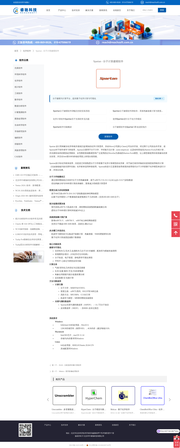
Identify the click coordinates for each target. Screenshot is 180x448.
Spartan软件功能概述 (62, 127)
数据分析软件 (20, 106)
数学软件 (18, 100)
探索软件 (108, 136)
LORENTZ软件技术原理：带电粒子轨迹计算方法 (29, 234)
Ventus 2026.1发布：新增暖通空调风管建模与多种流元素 (29, 185)
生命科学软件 (20, 125)
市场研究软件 (20, 131)
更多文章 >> (159, 98)
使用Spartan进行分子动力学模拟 (127, 119)
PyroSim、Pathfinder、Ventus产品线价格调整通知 (29, 201)
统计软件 (18, 87)
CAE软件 (18, 157)
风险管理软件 (20, 150)
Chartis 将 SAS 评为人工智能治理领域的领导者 (29, 224)
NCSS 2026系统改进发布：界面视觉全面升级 (29, 191)
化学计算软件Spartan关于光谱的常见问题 (71, 119)
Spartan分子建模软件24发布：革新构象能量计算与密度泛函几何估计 (139, 111)
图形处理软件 (20, 119)
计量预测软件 (20, 112)
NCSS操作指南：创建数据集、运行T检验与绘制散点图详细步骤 (29, 229)
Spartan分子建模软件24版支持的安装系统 (71, 111)
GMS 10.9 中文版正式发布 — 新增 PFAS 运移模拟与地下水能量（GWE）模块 (29, 175)
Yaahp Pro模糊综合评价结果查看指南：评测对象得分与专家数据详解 (29, 239)
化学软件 (18, 81)
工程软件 (18, 93)
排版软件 (18, 144)
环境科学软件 (20, 74)
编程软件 (18, 138)
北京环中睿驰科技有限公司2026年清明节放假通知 (29, 180)
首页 (16, 51)
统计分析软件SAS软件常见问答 (29, 219)
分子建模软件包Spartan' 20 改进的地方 (130, 127)
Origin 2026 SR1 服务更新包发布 (29, 196)
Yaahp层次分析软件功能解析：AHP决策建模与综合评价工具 (29, 245)
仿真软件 (18, 68)
